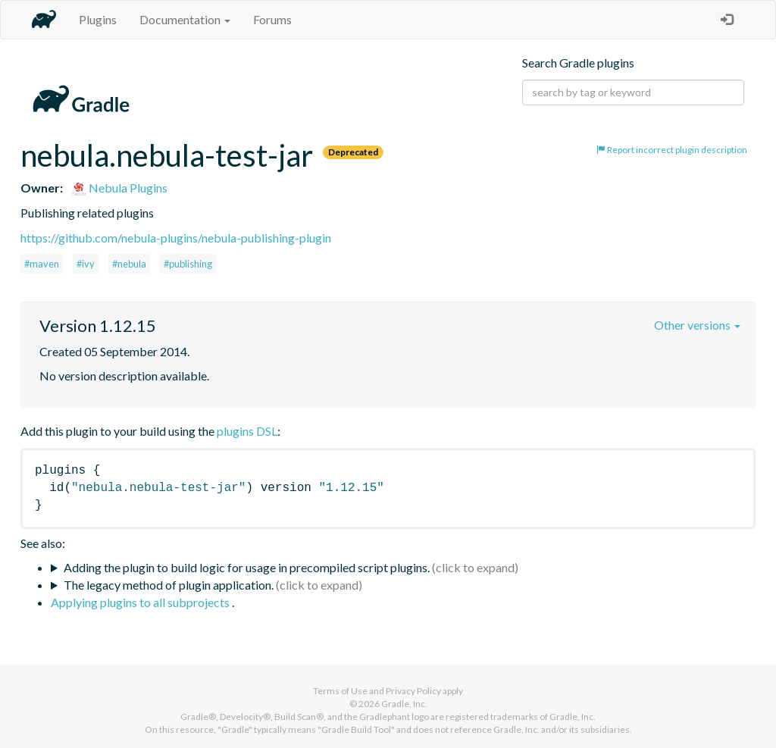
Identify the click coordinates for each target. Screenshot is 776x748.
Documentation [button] (184, 19)
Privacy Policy (413, 690)
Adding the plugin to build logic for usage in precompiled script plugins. (247, 567)
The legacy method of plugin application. (169, 584)
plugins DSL (247, 431)
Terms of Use (340, 690)
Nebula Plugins (119, 187)
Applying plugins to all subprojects (141, 602)
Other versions (697, 325)
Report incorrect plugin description (671, 149)
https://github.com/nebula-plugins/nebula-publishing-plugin (175, 237)
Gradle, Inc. (404, 703)
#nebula (129, 264)
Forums (272, 19)
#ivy (86, 264)
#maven (41, 264)
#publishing (188, 264)
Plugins (98, 19)
